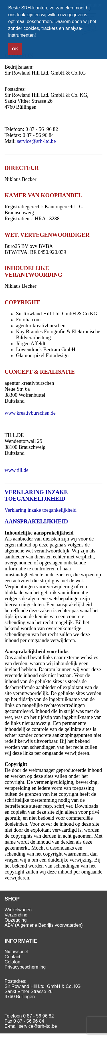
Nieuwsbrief (17, 951)
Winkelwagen (18, 909)
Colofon (12, 961)
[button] (38, 36)
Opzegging (16, 920)
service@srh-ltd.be (36, 141)
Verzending (16, 914)
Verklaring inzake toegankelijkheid (40, 510)
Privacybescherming (25, 967)
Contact (12, 956)
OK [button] (15, 49)
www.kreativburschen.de (30, 413)
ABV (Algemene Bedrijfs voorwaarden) (44, 925)
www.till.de (17, 470)
